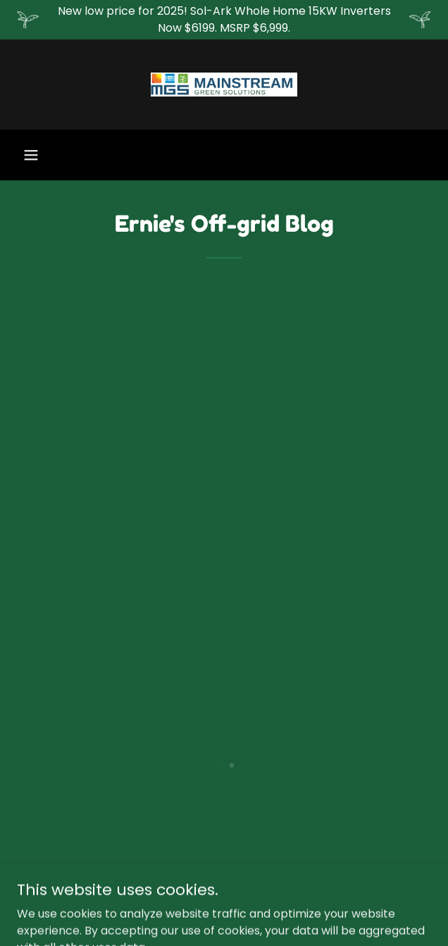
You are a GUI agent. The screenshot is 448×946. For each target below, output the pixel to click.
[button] (31, 155)
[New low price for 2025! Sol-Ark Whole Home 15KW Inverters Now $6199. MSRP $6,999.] (224, 20)
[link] (224, 84)
